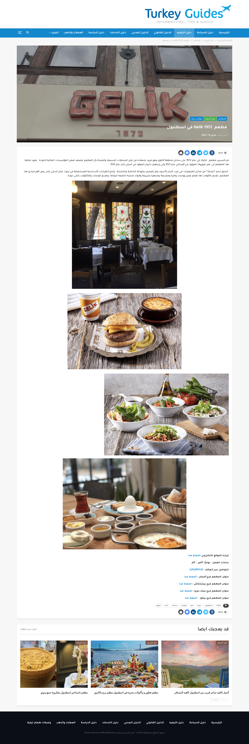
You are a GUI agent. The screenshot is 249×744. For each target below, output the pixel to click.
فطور (158, 606)
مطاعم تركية (196, 118)
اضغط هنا (194, 555)
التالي (214, 700)
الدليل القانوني (162, 32)
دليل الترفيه (184, 32)
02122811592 (196, 570)
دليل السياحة (205, 32)
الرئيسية (224, 32)
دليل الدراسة (96, 32)
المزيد (54, 32)
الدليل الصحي (140, 32)
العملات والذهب (73, 32)
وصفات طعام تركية (39, 723)
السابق (224, 700)
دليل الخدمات (118, 32)
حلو (192, 606)
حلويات (184, 606)
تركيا (199, 606)
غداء (166, 606)
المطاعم (222, 118)
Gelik (218, 606)
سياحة (174, 606)
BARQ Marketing (108, 733)
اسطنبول (209, 606)
